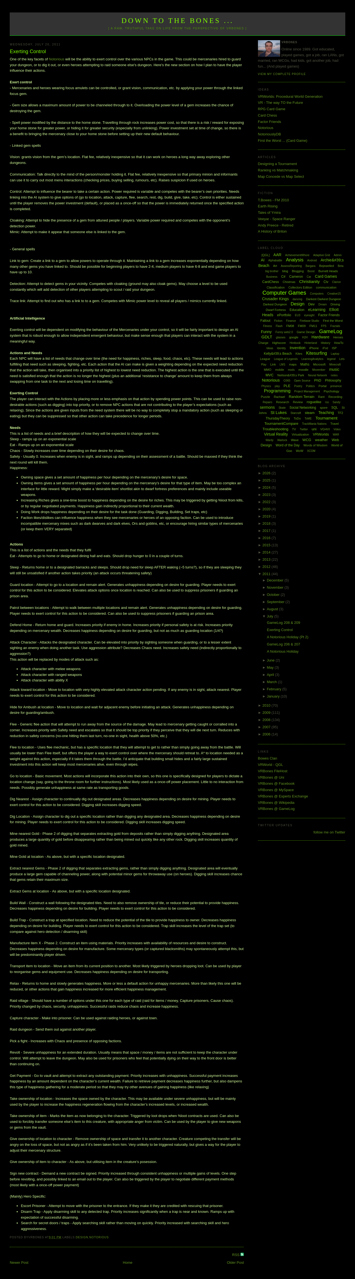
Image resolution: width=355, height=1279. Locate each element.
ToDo (297, 418)
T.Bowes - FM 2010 (273, 200)
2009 (267, 713)
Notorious (56, 59)
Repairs (267, 402)
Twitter (304, 429)
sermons (267, 407)
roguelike (314, 402)
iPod (325, 348)
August (273, 609)
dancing (297, 299)
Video (337, 429)
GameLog (330, 331)
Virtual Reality (276, 434)
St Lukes (278, 412)
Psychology (331, 391)
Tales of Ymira (269, 212)
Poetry (298, 386)
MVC (269, 375)
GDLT (267, 336)
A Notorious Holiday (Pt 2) (287, 637)
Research (282, 402)
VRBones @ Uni (271, 777)
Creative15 (334, 293)
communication (326, 287)
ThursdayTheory (278, 418)
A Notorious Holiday (282, 651)
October (274, 595)
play (277, 386)
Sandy (336, 402)
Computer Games (284, 293)
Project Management (307, 391)
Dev (311, 304)
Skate (282, 407)
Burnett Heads (328, 271)
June (271, 660)
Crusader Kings (275, 299)
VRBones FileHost (272, 771)
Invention (297, 348)
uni (314, 429)
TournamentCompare (281, 423)
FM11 (313, 326)
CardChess (270, 282)
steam (310, 413)
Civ (325, 282)
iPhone (314, 348)
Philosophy (333, 380)
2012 (267, 567)
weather (321, 440)
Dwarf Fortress (276, 310)
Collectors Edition (300, 287)
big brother (271, 271)
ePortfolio (284, 315)
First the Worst (333, 320)
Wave (295, 440)
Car (309, 276)
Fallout (265, 321)
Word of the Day (288, 445)
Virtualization (300, 434)
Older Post (235, 1262)
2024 (267, 487)
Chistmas (289, 282)
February (274, 689)
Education (297, 310)
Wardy (269, 440)
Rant (321, 396)
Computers (317, 293)
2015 (267, 545)
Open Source (302, 380)
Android (312, 260)
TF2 (340, 413)
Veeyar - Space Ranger (276, 219)
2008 (267, 720)
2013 (267, 559)
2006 (267, 734)
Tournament (326, 418)
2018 (267, 523)
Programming (277, 390)
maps (292, 364)
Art (275, 265)
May (271, 667)
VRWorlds (321, 434)
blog (285, 271)
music (334, 369)
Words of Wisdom (315, 445)
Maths (305, 364)
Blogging (298, 271)
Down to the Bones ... (177, 21)
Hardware (320, 336)
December (276, 580)
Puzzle (265, 396)
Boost (311, 271)
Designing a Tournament (277, 164)
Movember (318, 369)
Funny (266, 332)
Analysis (294, 260)
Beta (341, 265)
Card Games (326, 276)
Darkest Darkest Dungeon (323, 299)
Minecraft (335, 364)
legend (331, 359)
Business (272, 276)
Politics (310, 386)
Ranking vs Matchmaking (278, 170)
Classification (276, 287)
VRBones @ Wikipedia (276, 803)
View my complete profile (282, 74)
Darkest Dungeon (275, 304)
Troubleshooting (275, 429)
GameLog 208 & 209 (283, 623)
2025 (267, 480)
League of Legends (286, 359)
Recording (335, 396)
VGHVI (325, 429)
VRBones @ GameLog (276, 809)
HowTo (339, 342)
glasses (280, 337)
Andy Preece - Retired (275, 225)
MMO (267, 369)
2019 (267, 516)
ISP (334, 348)
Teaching (326, 412)
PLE (287, 386)
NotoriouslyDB (269, 134)
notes (334, 375)
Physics (266, 386)
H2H (305, 337)
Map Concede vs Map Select (281, 176)
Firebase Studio (309, 320)
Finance (291, 320)
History (325, 342)
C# (283, 277)
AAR (277, 255)
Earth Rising (268, 206)
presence (336, 386)
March (272, 682)
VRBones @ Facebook (276, 783)
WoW (299, 450)
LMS (282, 364)
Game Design (306, 332)
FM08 (290, 326)
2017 (267, 531)
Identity (281, 348)
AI (262, 260)
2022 (267, 502)
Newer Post (19, 1262)
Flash (279, 326)
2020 (267, 509)
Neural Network (317, 375)
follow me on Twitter (329, 832)
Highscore (279, 342)
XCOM (311, 450)
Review (298, 402)
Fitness (267, 326)
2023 (267, 495)
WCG (306, 440)
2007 (267, 727)
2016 (267, 538)
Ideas (269, 348)
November (276, 587)
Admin (337, 255)
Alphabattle (275, 260)
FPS (323, 326)
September (276, 602)
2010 (267, 705)
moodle (303, 369)
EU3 (297, 315)
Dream (322, 304)
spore (324, 407)
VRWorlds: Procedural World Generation (290, 96)
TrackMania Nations (314, 423)
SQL (334, 408)
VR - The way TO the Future (280, 103)
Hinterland (310, 342)
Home (128, 1262)
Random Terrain (301, 397)
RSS (236, 1255)
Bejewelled (326, 265)
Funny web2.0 (284, 332)
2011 (267, 574)
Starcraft (295, 413)
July (270, 616)
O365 (286, 380)
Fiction (278, 320)
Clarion (336, 282)
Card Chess (267, 115)
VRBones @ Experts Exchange (283, 796)
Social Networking (303, 408)
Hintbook (295, 342)
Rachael (279, 396)
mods (291, 369)
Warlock (282, 440)
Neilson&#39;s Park (290, 375)
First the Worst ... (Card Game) (282, 140)
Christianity (309, 281)
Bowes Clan (267, 758)
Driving (335, 304)
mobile (279, 369)
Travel (334, 423)
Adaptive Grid (321, 255)
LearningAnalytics (312, 359)
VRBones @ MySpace (276, 790)
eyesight (309, 315)
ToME (308, 418)
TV (294, 429)
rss (327, 402)
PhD (317, 380)
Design (82, 1237)
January (274, 696)
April (271, 675)
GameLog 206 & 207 (283, 644)
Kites (299, 353)
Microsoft (319, 364)
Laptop (335, 353)
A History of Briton (272, 231)
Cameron (296, 277)
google (293, 337)
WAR (336, 434)
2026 (267, 473)
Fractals (335, 326)
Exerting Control (28, 51)
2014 (267, 552)
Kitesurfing (316, 353)
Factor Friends (269, 122)
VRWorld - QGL (270, 765)
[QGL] (266, 255)
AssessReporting (291, 265)
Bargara (311, 265)
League (265, 359)
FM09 (302, 326)
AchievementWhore (297, 255)
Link (273, 364)
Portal (323, 386)
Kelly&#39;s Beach (278, 354)
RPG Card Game (271, 109)
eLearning (316, 309)
